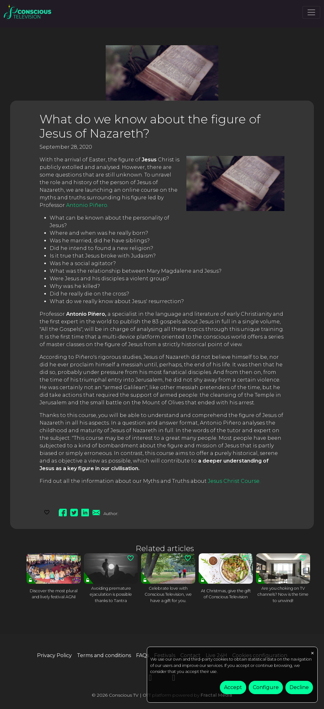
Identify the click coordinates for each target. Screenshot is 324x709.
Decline (299, 687)
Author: (110, 513)
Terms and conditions (104, 655)
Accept (233, 687)
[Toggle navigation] (311, 12)
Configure (266, 687)
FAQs (142, 655)
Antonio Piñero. (87, 205)
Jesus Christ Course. (234, 481)
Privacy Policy (54, 655)
